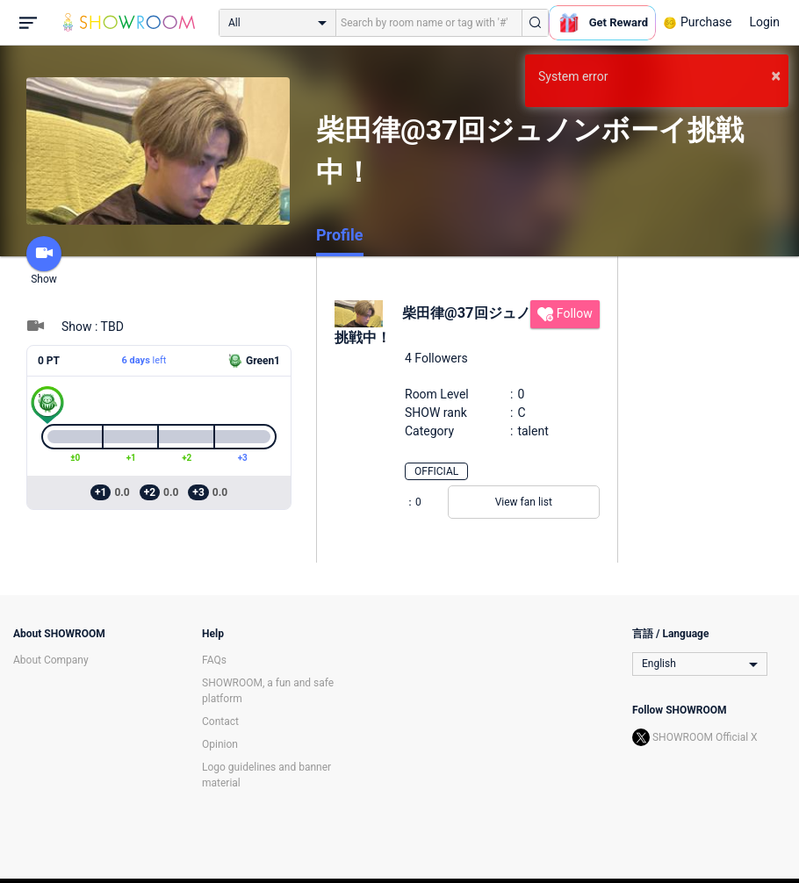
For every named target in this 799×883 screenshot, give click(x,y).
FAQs (214, 660)
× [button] (776, 75)
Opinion (220, 744)
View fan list (523, 502)
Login (764, 22)
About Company (51, 660)
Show (43, 260)
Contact (220, 721)
